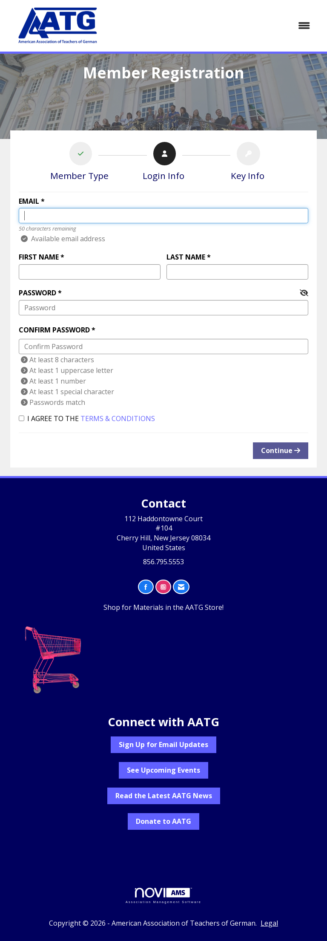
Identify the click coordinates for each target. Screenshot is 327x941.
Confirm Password (54, 330)
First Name (39, 257)
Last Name (185, 257)
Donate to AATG (163, 821)
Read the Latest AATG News (163, 795)
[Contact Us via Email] (181, 587)
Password (37, 292)
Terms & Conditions (117, 418)
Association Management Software (163, 895)
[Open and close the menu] (214, 26)
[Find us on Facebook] (146, 587)
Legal (269, 923)
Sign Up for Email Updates (163, 744)
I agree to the (87, 418)
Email (29, 201)
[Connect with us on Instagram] (163, 587)
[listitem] (79, 163)
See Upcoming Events (163, 770)
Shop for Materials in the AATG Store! (163, 607)
